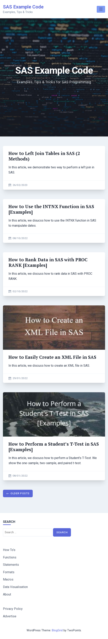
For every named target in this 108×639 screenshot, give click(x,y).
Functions (9, 557)
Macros (8, 579)
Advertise (9, 616)
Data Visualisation (15, 587)
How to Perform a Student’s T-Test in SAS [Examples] (53, 446)
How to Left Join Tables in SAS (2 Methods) (44, 156)
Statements (11, 565)
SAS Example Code (23, 7)
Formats (8, 572)
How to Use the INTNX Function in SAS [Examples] (51, 209)
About (7, 594)
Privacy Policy (13, 609)
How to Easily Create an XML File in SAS (52, 357)
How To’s (9, 550)
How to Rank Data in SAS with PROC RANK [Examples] (48, 262)
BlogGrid (57, 630)
